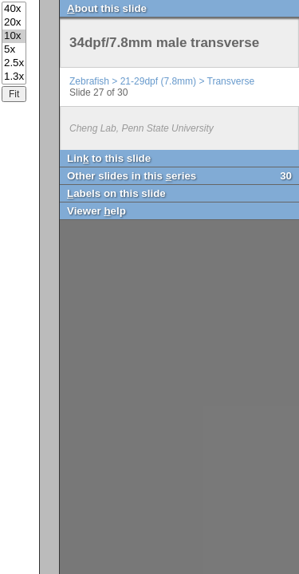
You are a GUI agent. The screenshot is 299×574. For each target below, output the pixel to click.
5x (14, 50)
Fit (14, 94)
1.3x (14, 77)
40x (14, 9)
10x (14, 36)
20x (14, 22)
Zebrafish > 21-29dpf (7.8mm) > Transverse (161, 81)
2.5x (14, 63)
